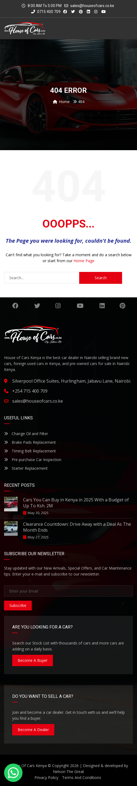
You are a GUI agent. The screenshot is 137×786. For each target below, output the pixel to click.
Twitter (37, 306)
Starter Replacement (26, 468)
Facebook (15, 306)
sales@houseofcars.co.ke (92, 6)
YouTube (80, 306)
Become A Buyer (32, 660)
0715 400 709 (45, 11)
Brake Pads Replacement (30, 442)
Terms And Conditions (81, 777)
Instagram (57, 306)
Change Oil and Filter (26, 433)
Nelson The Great (68, 771)
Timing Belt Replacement (30, 450)
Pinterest (122, 306)
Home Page (84, 260)
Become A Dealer (33, 729)
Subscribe (17, 605)
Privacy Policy (46, 777)
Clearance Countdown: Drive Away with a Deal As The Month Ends (77, 527)
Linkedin (102, 306)
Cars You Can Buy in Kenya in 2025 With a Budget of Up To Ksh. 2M (76, 503)
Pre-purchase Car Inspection (32, 459)
